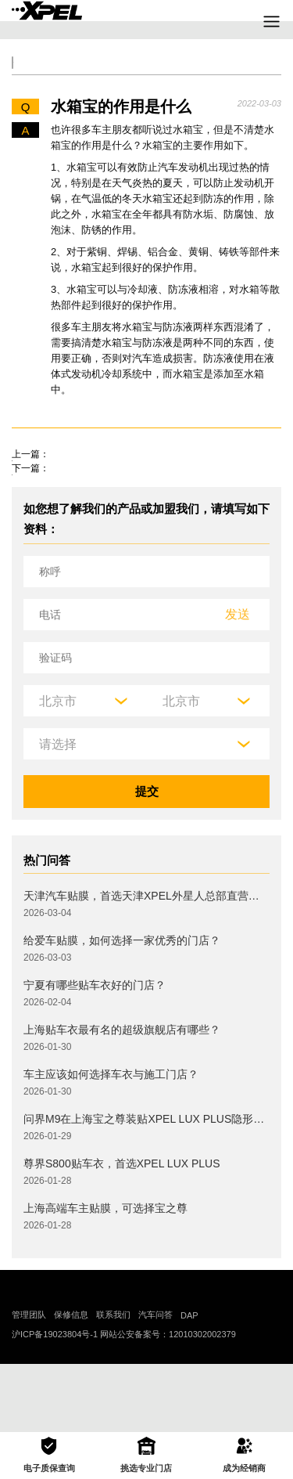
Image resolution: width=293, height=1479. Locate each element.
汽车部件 (244, 73)
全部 (30, 73)
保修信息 (71, 1382)
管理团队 (29, 1382)
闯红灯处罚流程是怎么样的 (82, 531)
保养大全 (132, 73)
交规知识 (75, 73)
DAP (189, 1383)
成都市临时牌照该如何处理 (82, 494)
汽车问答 (155, 1382)
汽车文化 (188, 73)
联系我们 (113, 1382)
